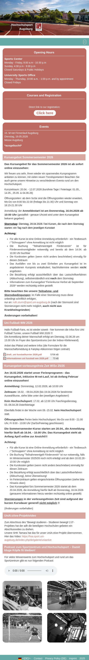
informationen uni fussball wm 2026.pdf (25, 358)
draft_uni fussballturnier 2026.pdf (22, 354)
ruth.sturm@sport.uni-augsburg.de (31, 302)
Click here (44, 113)
